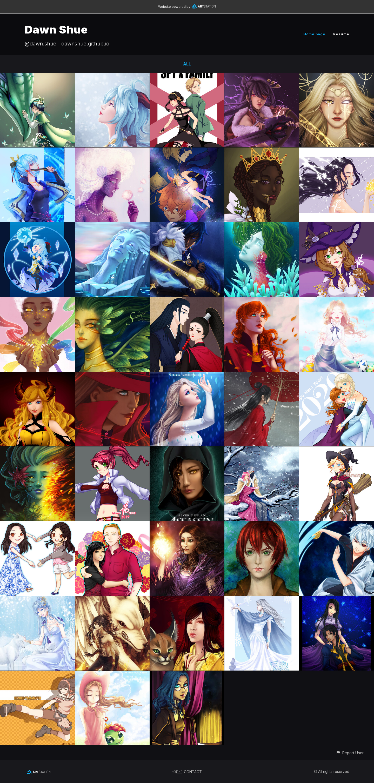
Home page (314, 34)
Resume (341, 34)
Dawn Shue (56, 29)
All (187, 63)
